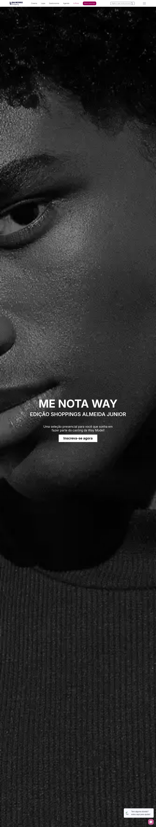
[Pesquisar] (133, 3)
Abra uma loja (89, 3)
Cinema (34, 3)
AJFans (76, 3)
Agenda (66, 3)
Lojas (43, 3)
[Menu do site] (144, 3)
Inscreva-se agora (78, 438)
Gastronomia (54, 3)
